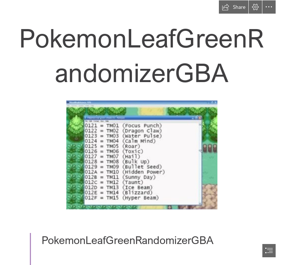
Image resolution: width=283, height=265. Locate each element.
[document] (141, 132)
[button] (233, 7)
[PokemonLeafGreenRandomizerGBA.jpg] (141, 154)
